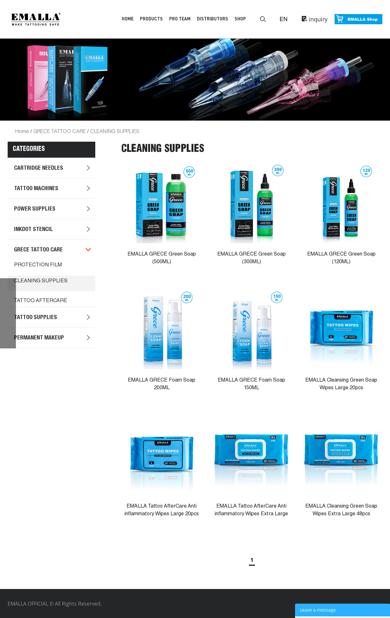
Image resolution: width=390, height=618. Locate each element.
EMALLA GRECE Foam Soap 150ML (251, 384)
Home (128, 18)
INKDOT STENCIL (33, 230)
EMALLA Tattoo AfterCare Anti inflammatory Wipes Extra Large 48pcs (251, 514)
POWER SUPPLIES (34, 209)
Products (151, 18)
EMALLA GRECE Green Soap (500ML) (161, 258)
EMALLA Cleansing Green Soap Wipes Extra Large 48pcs (341, 510)
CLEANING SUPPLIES (114, 131)
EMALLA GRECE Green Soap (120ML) (341, 258)
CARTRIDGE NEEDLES (38, 168)
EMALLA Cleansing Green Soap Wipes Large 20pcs (341, 384)
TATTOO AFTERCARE (40, 301)
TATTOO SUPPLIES (35, 318)
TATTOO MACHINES (36, 189)
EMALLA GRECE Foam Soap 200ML (161, 384)
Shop (240, 18)
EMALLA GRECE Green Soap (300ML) (251, 258)
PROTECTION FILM (38, 265)
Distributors (212, 18)
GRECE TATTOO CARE (59, 131)
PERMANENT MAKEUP (39, 338)
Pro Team (180, 18)
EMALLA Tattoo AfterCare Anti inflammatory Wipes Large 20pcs (162, 510)
